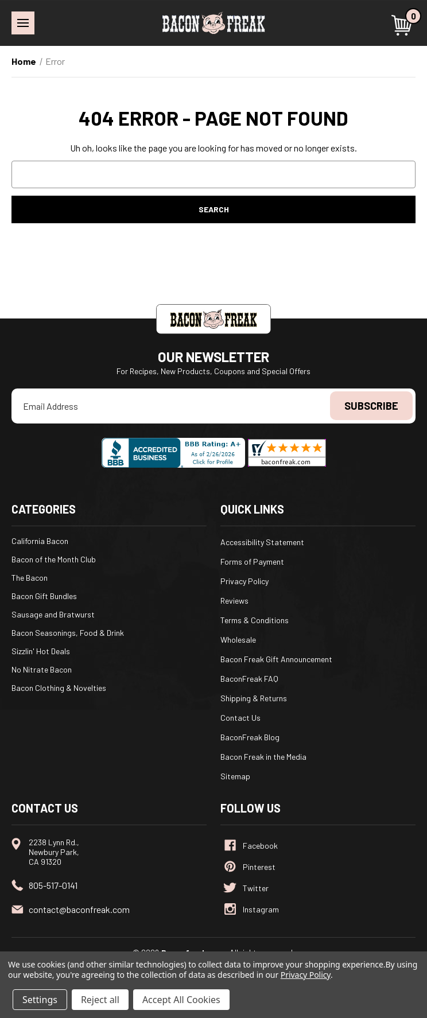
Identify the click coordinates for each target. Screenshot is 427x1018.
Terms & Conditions (254, 620)
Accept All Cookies (181, 999)
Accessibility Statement (262, 542)
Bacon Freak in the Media (263, 756)
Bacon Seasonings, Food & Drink (67, 633)
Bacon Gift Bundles (44, 596)
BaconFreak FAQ (249, 678)
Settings (39, 999)
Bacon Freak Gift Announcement (276, 659)
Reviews (234, 600)
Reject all (100, 999)
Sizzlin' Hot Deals (40, 651)
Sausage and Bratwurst (53, 614)
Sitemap (235, 776)
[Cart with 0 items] (403, 25)
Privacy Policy (244, 581)
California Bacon (39, 541)
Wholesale (238, 639)
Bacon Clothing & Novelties (58, 688)
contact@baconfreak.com (79, 909)
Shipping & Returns (253, 698)
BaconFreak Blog (250, 737)
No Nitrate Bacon (41, 669)
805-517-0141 (53, 885)
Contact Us (240, 717)
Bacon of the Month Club (53, 559)
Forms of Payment (252, 561)
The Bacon (29, 577)
